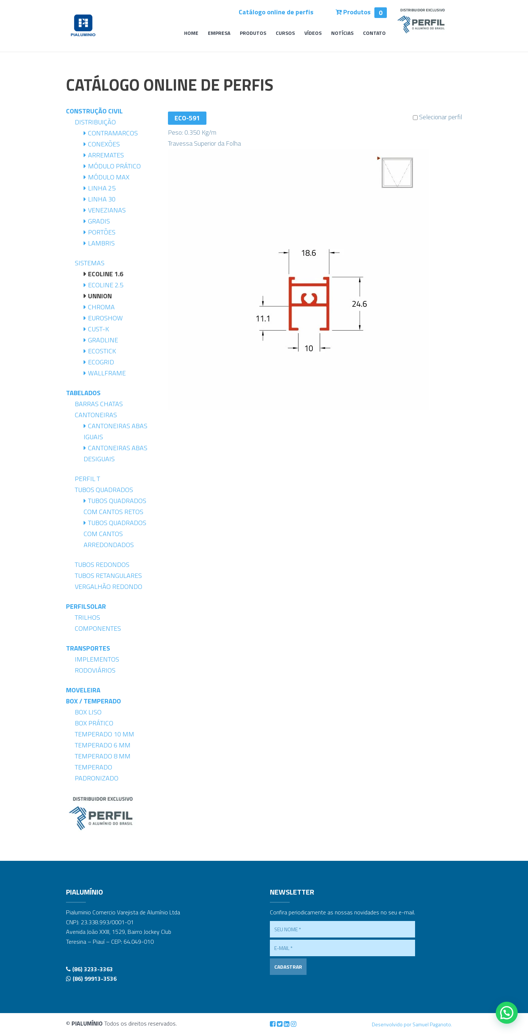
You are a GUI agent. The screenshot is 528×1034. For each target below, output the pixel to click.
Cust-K (98, 329)
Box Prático (94, 723)
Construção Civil (94, 111)
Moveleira (83, 690)
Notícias (342, 33)
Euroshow (105, 318)
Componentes (98, 628)
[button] (507, 1013)
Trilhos (87, 617)
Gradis (99, 221)
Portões (101, 232)
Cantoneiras (96, 415)
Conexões (104, 144)
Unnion (100, 296)
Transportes (88, 648)
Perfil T (87, 479)
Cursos (285, 33)
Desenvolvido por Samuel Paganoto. (412, 1024)
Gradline (103, 340)
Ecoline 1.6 (105, 274)
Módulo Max (108, 177)
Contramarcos (113, 133)
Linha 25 (101, 188)
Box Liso (88, 712)
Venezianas (107, 210)
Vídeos (313, 33)
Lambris (101, 243)
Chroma (101, 307)
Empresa (219, 33)
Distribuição (95, 122)
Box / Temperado (93, 701)
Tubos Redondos (102, 564)
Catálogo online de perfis (276, 12)
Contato (374, 33)
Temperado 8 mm (103, 756)
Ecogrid (101, 362)
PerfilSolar (86, 606)
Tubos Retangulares (108, 575)
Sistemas (89, 263)
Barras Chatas (99, 404)
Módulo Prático (114, 166)
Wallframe (107, 373)
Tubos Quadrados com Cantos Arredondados (115, 534)
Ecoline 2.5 (105, 285)
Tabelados (83, 393)
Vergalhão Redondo (108, 586)
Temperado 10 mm (104, 734)
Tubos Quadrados (104, 490)
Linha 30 (101, 199)
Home (191, 33)
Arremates (106, 155)
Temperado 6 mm (103, 745)
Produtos (361, 12)
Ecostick (102, 351)
